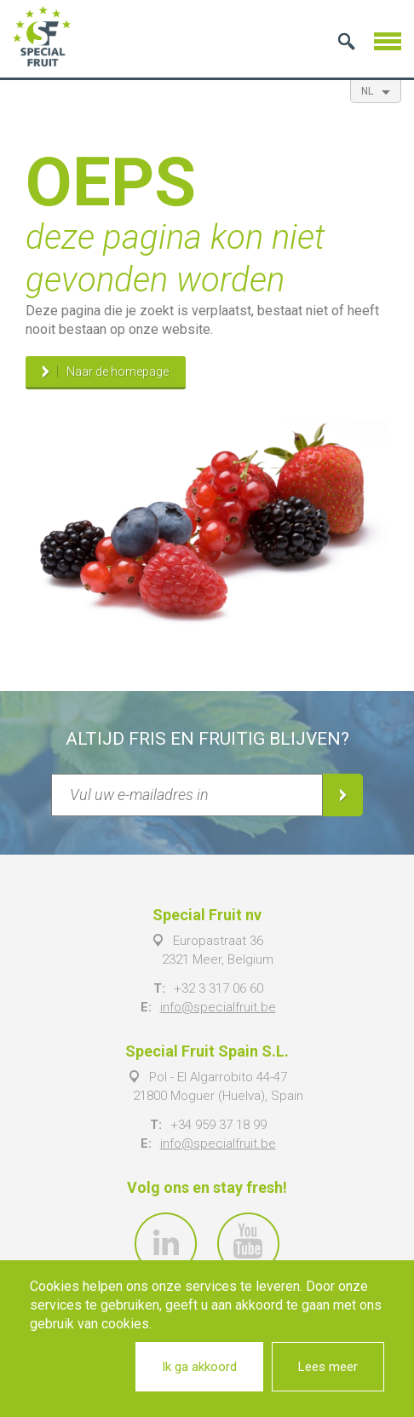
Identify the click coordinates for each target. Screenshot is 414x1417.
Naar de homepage (117, 372)
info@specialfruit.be (218, 1007)
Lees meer (328, 1366)
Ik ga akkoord (199, 1366)
